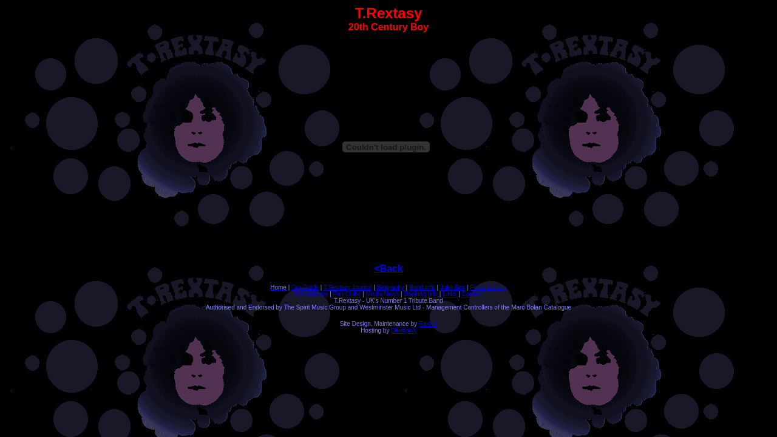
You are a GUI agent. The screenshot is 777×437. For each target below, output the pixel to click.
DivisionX (403, 330)
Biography (390, 287)
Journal (362, 287)
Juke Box (452, 287)
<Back (388, 268)
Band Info (422, 287)
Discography (311, 294)
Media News (382, 294)
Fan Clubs (347, 294)
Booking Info (421, 294)
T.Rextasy (338, 287)
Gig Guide (305, 287)
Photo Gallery (488, 287)
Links (449, 294)
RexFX (428, 323)
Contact (472, 294)
